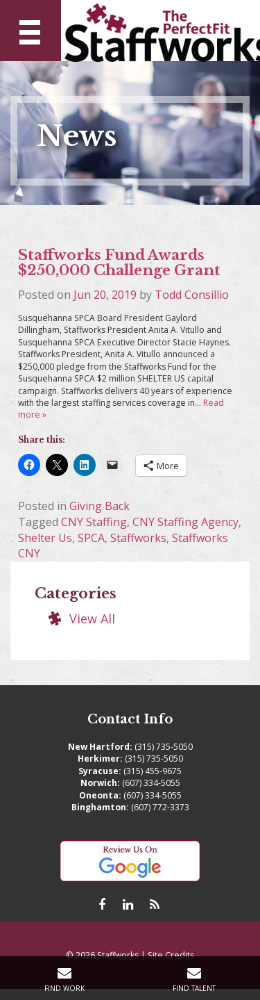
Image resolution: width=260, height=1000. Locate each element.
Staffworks (138, 538)
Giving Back (99, 506)
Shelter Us (45, 538)
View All (92, 618)
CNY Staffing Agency (185, 522)
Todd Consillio (192, 294)
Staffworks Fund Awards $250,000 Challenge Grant (119, 262)
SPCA (91, 538)
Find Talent (194, 988)
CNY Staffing (94, 522)
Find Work (64, 988)
